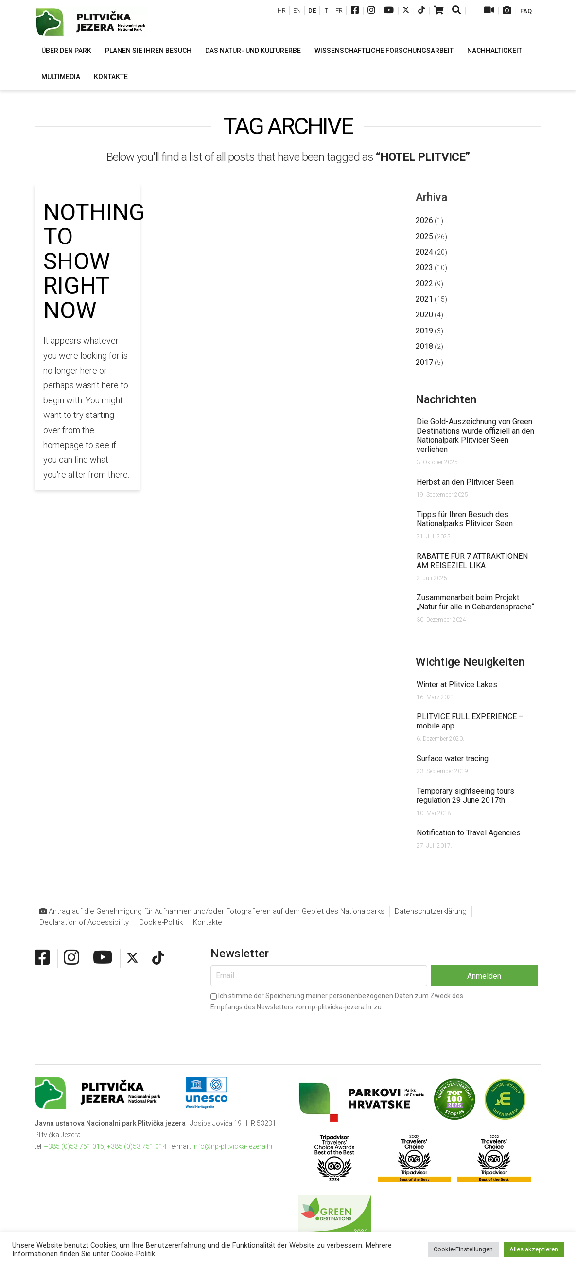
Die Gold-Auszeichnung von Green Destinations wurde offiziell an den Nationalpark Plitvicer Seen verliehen (475, 435)
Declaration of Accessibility (84, 922)
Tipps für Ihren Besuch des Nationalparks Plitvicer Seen (465, 519)
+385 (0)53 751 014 (137, 1146)
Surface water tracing (453, 758)
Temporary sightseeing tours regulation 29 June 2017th (465, 795)
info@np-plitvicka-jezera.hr (232, 1146)
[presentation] (284, 1030)
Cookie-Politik (161, 922)
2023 (424, 267)
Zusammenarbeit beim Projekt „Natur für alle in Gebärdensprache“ (475, 602)
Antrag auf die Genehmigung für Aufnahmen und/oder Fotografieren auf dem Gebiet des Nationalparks (211, 911)
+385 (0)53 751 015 (74, 1146)
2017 (424, 362)
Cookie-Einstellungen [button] (463, 1249)
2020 (424, 314)
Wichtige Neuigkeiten (470, 662)
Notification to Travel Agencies (469, 832)
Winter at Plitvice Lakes (457, 684)
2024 (424, 252)
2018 (424, 346)
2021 (424, 299)
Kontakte (207, 922)
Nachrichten (446, 399)
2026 (424, 220)
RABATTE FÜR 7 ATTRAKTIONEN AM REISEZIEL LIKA (472, 561)
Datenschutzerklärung (431, 911)
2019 (424, 330)
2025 (424, 236)
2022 (424, 283)
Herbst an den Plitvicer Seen (465, 481)
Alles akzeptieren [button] (533, 1249)
